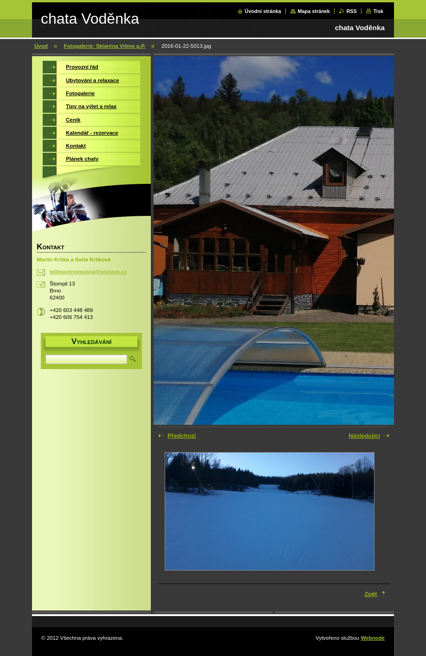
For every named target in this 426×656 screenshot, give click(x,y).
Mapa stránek (313, 11)
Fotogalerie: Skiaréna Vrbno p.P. (105, 46)
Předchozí (182, 435)
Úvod (41, 46)
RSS (351, 11)
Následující (364, 435)
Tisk (378, 11)
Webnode (373, 638)
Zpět (371, 594)
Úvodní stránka (263, 11)
